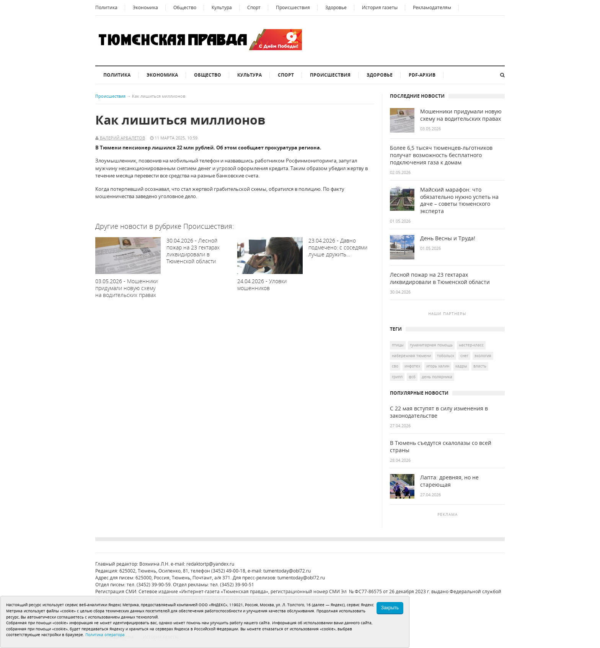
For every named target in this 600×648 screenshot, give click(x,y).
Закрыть (390, 607)
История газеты (380, 7)
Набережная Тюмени (411, 355)
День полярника (437, 376)
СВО (395, 366)
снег (464, 355)
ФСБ (412, 376)
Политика (106, 7)
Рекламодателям (432, 7)
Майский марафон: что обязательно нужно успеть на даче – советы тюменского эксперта (459, 200)
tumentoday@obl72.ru (287, 571)
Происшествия (293, 7)
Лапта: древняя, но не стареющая (449, 481)
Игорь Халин (437, 366)
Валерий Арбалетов (122, 138)
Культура (222, 7)
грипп (397, 376)
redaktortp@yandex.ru (210, 564)
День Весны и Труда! (447, 238)
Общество (184, 7)
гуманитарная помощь (431, 345)
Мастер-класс (471, 345)
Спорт (254, 7)
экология (482, 355)
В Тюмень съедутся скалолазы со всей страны (440, 447)
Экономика (145, 7)
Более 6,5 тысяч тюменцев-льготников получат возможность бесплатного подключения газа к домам (441, 155)
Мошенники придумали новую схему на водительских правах (461, 115)
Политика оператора (105, 634)
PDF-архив (422, 75)
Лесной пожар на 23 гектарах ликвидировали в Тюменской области (440, 278)
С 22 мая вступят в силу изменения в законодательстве (439, 412)
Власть (479, 366)
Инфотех (412, 366)
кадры (461, 366)
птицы (398, 345)
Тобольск (445, 355)
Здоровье (336, 7)
